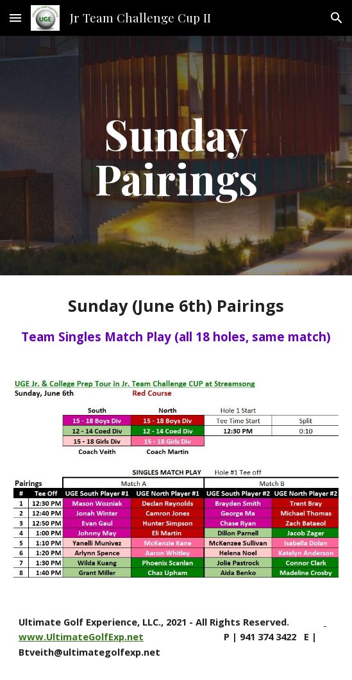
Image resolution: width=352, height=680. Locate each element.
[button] (15, 17)
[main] (176, 155)
